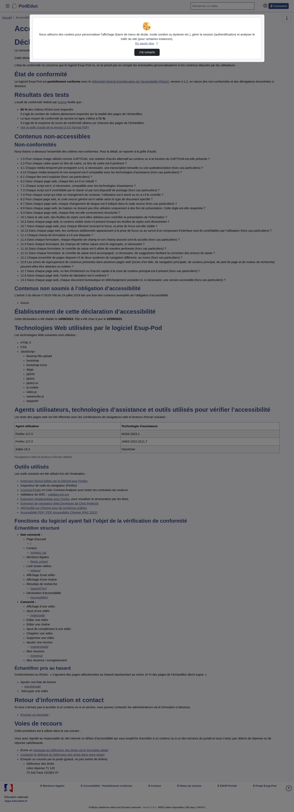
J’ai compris (147, 52)
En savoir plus (147, 43)
